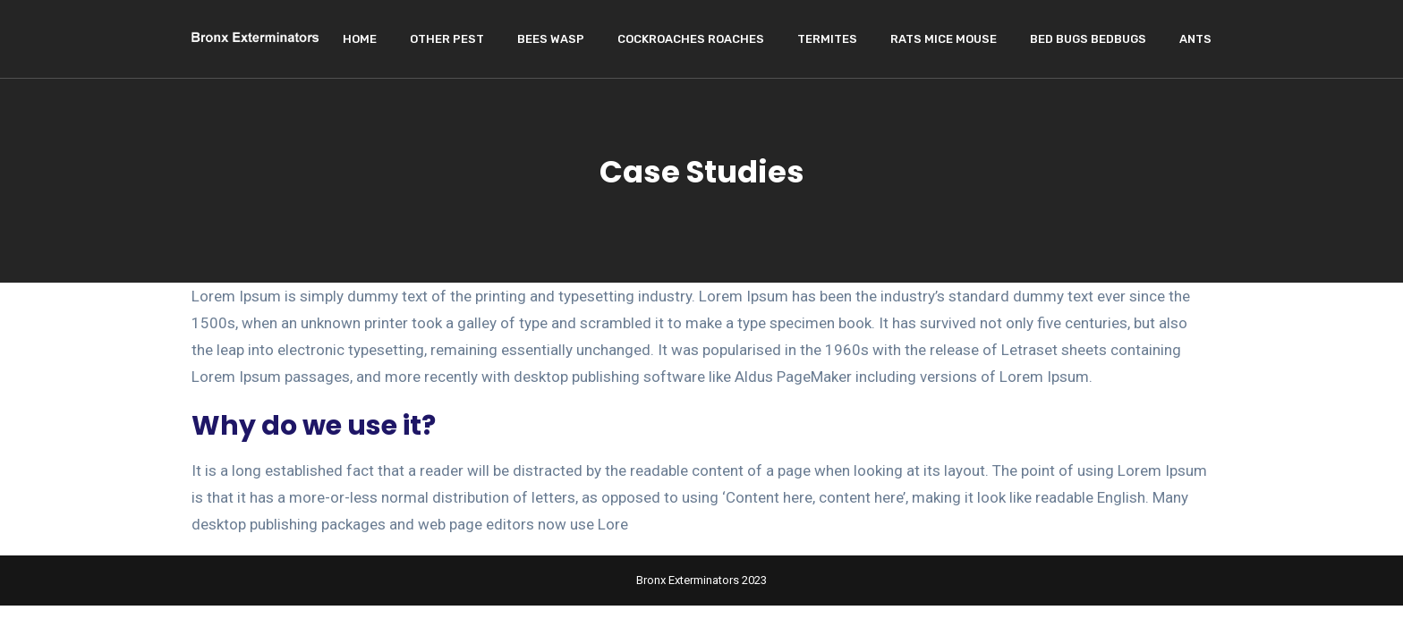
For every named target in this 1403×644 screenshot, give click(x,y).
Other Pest (447, 39)
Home (360, 39)
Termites (827, 39)
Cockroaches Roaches (690, 39)
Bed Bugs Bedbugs (1088, 39)
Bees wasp (550, 39)
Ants (1195, 39)
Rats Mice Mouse (943, 39)
